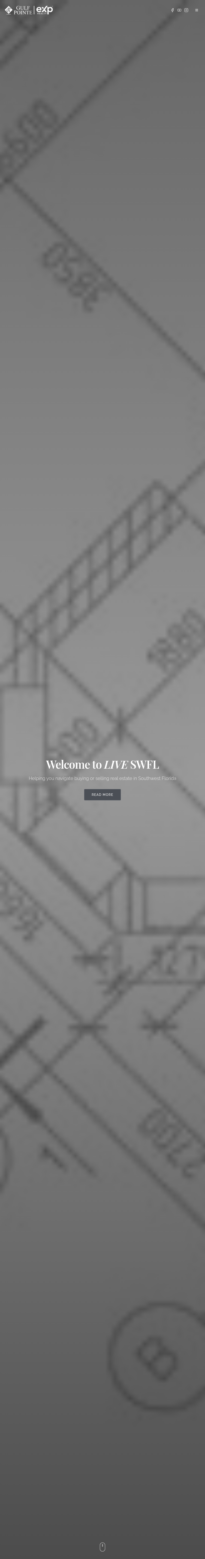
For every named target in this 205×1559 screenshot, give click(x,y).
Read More (102, 795)
